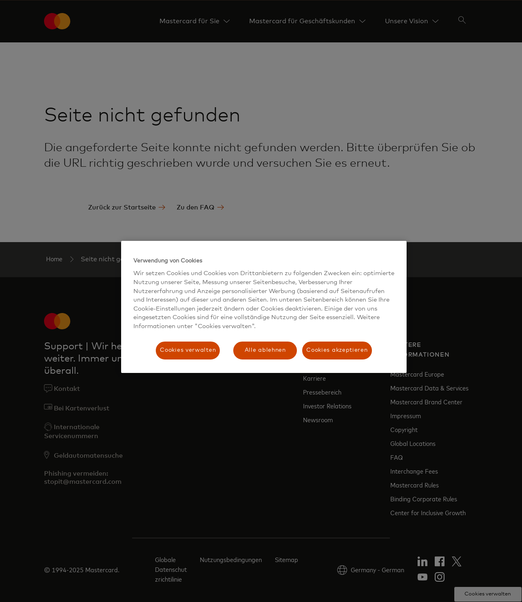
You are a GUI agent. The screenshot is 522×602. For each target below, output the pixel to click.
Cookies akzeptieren (336, 350)
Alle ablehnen (265, 350)
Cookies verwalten (188, 350)
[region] (264, 307)
